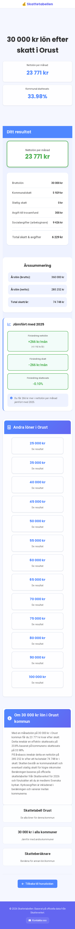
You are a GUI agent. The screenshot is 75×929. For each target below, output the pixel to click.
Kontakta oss (38, 920)
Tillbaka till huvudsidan (37, 883)
